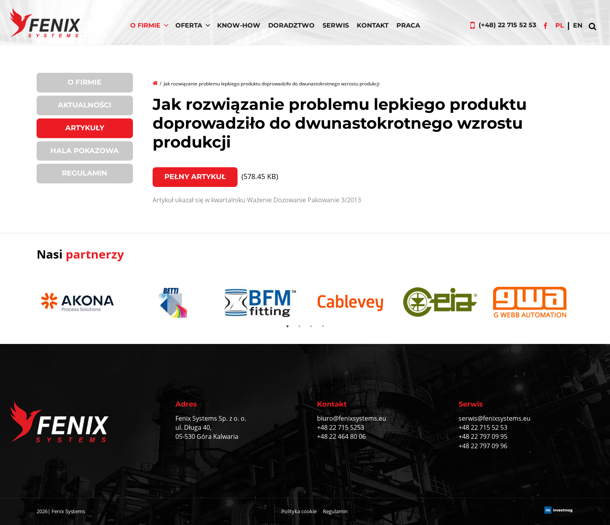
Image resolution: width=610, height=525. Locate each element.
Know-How (238, 25)
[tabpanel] (81, 303)
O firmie (84, 82)
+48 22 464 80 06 (341, 436)
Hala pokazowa (84, 150)
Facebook (545, 25)
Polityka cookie (299, 511)
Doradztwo (291, 25)
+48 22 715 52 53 (483, 427)
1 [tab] (287, 326)
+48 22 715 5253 (340, 427)
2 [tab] (299, 326)
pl (559, 25)
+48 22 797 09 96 (483, 446)
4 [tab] (323, 326)
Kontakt (373, 25)
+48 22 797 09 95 (483, 436)
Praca (408, 25)
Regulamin (84, 173)
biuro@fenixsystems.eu (351, 418)
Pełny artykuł (195, 176)
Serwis (336, 25)
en (577, 25)
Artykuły (84, 128)
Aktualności (84, 105)
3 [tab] (311, 326)
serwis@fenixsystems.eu (495, 418)
